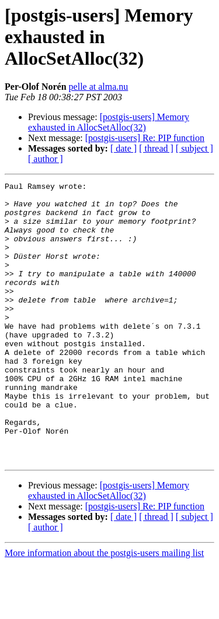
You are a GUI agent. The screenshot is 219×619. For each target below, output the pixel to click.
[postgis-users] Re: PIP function (144, 138)
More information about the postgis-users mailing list (104, 609)
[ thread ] (156, 148)
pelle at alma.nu (98, 87)
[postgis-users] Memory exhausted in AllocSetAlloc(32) (108, 122)
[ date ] (123, 148)
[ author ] (45, 159)
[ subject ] (194, 148)
